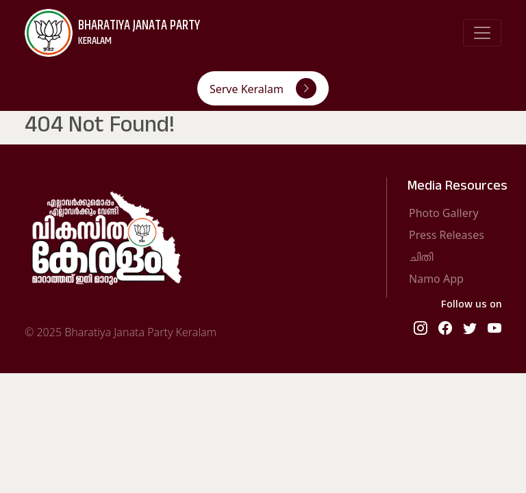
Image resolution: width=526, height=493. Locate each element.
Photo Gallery (444, 212)
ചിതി (421, 256)
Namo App (436, 278)
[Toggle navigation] (482, 33)
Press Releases (446, 234)
